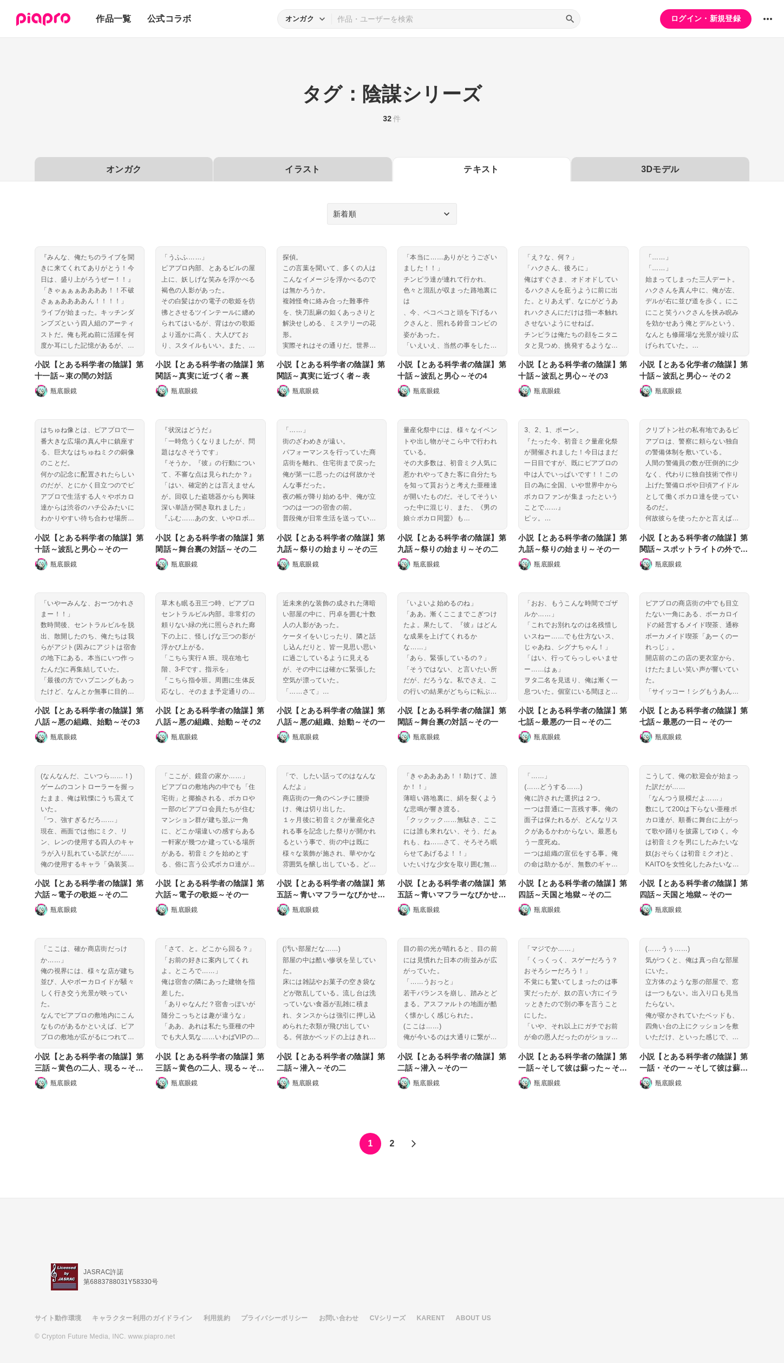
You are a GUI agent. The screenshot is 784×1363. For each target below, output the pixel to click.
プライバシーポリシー (274, 1318)
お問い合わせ (339, 1318)
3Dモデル (660, 169)
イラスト (302, 169)
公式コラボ (169, 18)
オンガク (123, 169)
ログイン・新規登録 (706, 18)
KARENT (431, 1318)
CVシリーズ (388, 1318)
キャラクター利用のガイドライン (142, 1318)
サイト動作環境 (58, 1318)
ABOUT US (473, 1318)
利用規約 (217, 1318)
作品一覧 (113, 18)
